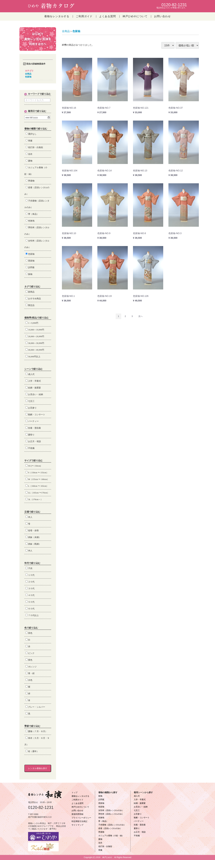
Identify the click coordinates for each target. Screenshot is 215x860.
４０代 (29, 595)
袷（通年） (32, 751)
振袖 (28, 274)
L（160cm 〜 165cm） (36, 486)
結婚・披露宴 (33, 387)
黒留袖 (29, 260)
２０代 (29, 582)
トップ (74, 792)
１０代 (29, 575)
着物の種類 (30, 128)
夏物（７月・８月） (36, 731)
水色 (28, 680)
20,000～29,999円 (34, 336)
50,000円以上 (32, 356)
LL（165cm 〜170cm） (37, 492)
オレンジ (31, 666)
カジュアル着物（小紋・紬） (111, 835)
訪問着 (29, 267)
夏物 (28, 161)
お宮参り (31, 408)
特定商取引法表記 (79, 821)
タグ (26, 286)
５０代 (29, 602)
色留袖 (28, 77)
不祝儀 (29, 448)
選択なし (31, 134)
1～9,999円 (31, 323)
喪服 (28, 140)
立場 (26, 512)
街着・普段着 (33, 428)
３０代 (29, 588)
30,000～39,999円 (34, 343)
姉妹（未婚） (33, 537)
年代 (26, 563)
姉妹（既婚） (33, 544)
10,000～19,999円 (34, 329)
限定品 (29, 305)
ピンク (29, 653)
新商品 (29, 292)
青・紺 (29, 673)
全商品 (28, 74)
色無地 (29, 221)
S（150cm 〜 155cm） (36, 472)
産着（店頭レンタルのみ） (110, 828)
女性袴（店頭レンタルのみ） (111, 810)
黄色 (28, 660)
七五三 (29, 401)
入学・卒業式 (33, 381)
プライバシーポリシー (81, 818)
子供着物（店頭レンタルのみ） (112, 825)
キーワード (33, 94)
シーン (27, 369)
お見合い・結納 (34, 394)
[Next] (140, 316)
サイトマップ (77, 825)
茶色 (28, 633)
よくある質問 (107, 16)
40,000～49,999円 (34, 350)
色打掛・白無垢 (34, 147)
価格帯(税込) (30, 317)
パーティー (32, 421)
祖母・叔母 (32, 530)
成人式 (29, 374)
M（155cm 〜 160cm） (37, 479)
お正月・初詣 (33, 441)
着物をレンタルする (56, 16)
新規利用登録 (77, 814)
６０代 (29, 608)
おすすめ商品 (33, 298)
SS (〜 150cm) (33, 466)
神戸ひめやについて (135, 16)
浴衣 (28, 154)
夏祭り (29, 434)
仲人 (28, 550)
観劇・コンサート (35, 414)
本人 (28, 517)
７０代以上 (32, 615)
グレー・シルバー (35, 707)
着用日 (31, 111)
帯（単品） (32, 214)
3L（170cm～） (34, 499)
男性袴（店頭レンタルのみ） (111, 814)
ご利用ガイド (84, 16)
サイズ (27, 460)
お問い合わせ (162, 16)
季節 (26, 726)
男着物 (29, 181)
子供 (28, 568)
